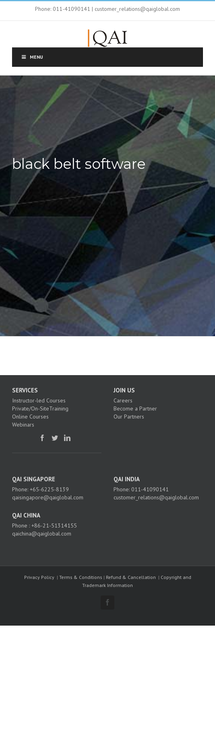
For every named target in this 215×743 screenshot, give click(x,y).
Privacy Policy (39, 577)
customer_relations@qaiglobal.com (156, 497)
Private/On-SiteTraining (40, 408)
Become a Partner (135, 408)
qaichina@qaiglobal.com (41, 533)
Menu (32, 57)
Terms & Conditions (80, 577)
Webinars (23, 424)
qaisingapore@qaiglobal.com (47, 497)
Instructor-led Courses (39, 400)
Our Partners (129, 416)
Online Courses (30, 416)
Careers (123, 400)
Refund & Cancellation (131, 577)
